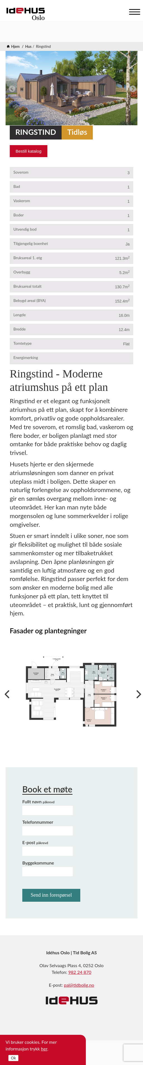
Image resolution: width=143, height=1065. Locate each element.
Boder (18, 214)
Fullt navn (38, 801)
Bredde (19, 329)
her (44, 1048)
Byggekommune (38, 862)
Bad (16, 186)
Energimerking (25, 357)
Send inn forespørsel (51, 895)
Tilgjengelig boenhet (30, 243)
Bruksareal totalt (27, 286)
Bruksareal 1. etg (27, 257)
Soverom (20, 172)
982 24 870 (79, 972)
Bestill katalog (29, 151)
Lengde (19, 314)
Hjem (15, 46)
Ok (13, 1058)
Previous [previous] (11, 88)
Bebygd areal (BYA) (29, 300)
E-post (35, 842)
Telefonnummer (37, 822)
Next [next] (132, 88)
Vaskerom (21, 200)
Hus (28, 46)
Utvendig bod (25, 229)
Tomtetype (22, 343)
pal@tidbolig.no (79, 985)
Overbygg (21, 272)
